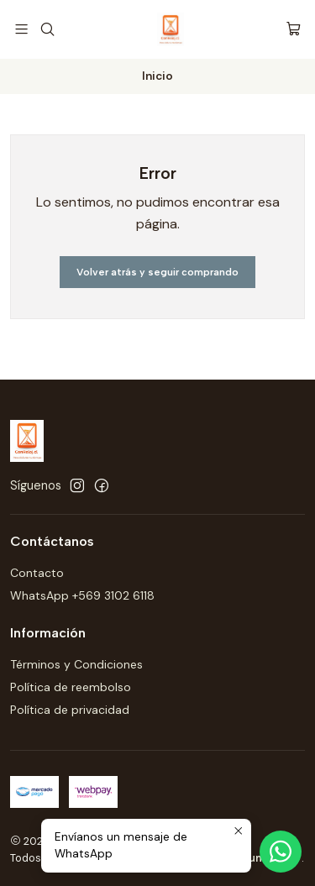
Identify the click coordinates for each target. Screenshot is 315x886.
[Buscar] (46, 29)
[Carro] (293, 29)
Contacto (37, 572)
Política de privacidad (69, 709)
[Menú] (21, 29)
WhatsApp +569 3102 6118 (82, 595)
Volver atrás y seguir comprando (157, 272)
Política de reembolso (70, 687)
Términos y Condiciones (76, 664)
